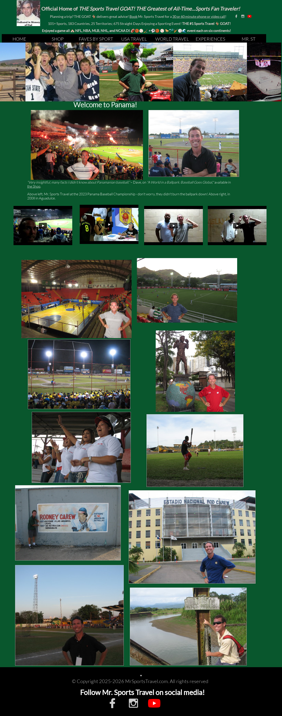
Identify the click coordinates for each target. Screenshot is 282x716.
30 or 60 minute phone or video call (198, 16)
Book (133, 16)
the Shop (33, 186)
